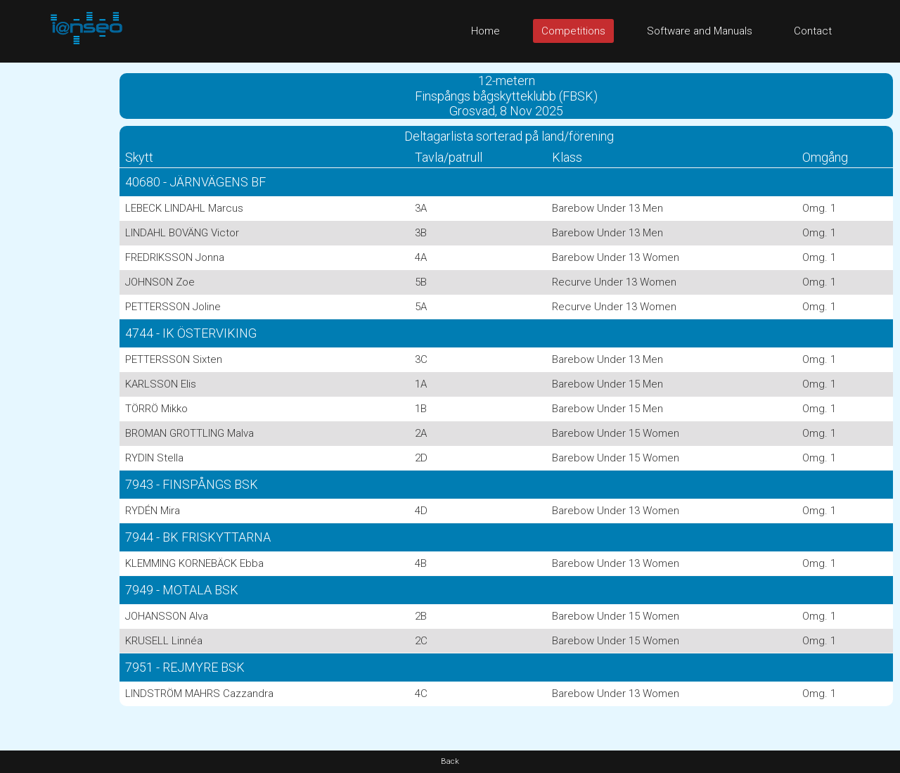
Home (485, 31)
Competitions (573, 31)
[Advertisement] (56, 274)
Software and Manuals (699, 31)
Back (450, 761)
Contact (813, 31)
